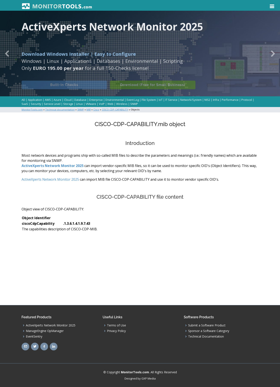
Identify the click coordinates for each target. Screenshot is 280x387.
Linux (79, 104)
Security (36, 104)
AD (23, 100)
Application (35, 100)
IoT (161, 100)
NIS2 (207, 100)
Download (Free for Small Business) (152, 87)
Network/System (191, 100)
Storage (68, 104)
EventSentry (34, 336)
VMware (91, 104)
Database (80, 100)
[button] (7, 53)
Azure (57, 100)
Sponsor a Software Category (208, 330)
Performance (230, 100)
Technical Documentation (206, 336)
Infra (216, 100)
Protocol (246, 100)
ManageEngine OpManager (45, 330)
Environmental (115, 100)
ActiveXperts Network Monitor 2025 (53, 165)
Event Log (133, 100)
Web (110, 104)
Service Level (52, 104)
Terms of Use (116, 325)
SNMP (134, 104)
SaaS (25, 104)
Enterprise (96, 100)
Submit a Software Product (207, 325)
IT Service (171, 100)
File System (149, 100)
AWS (48, 100)
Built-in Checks (64, 87)
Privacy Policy (116, 330)
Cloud (68, 100)
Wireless (122, 104)
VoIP (102, 104)
